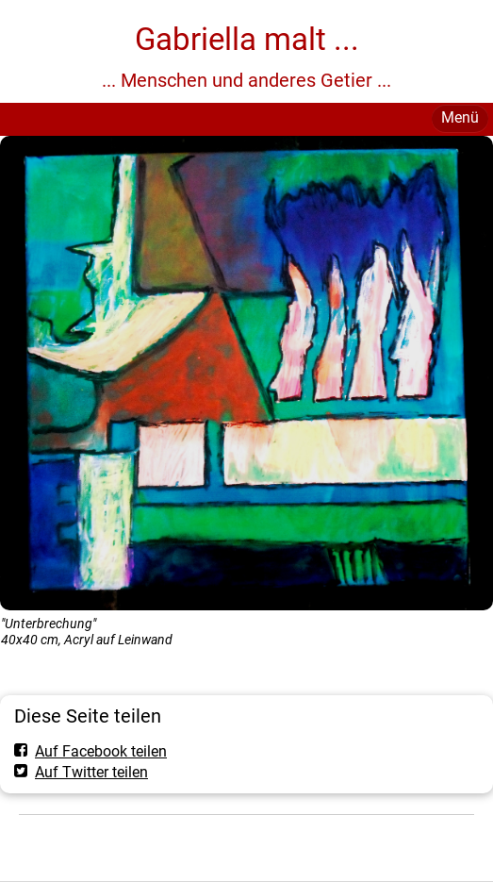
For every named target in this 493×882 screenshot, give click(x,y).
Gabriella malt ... (247, 39)
